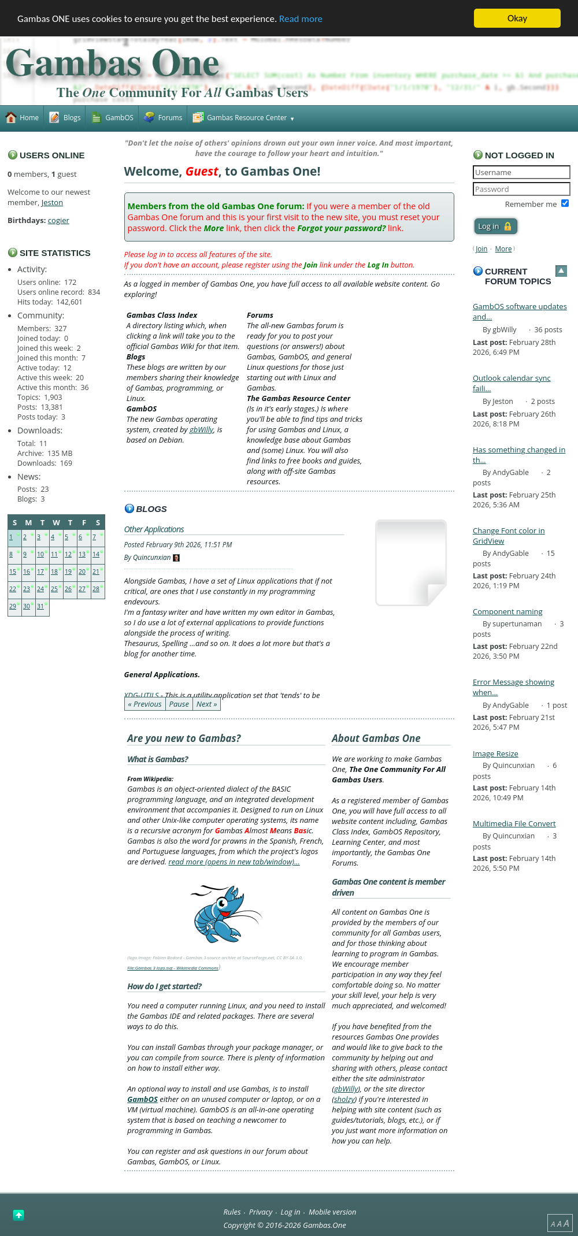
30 (26, 606)
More (503, 248)
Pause (179, 704)
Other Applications (154, 529)
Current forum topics (518, 276)
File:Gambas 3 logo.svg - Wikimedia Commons (172, 968)
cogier (58, 220)
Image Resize (495, 753)
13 (82, 554)
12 (68, 554)
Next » (207, 704)
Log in (291, 1212)
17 (40, 571)
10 (40, 554)
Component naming (508, 611)
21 (95, 571)
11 (54, 554)
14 (95, 554)
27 (82, 589)
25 (54, 589)
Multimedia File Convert (514, 823)
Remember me (531, 204)
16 (26, 571)
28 (95, 589)
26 (68, 589)
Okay (517, 18)
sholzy (344, 1099)
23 (26, 589)
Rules (231, 1212)
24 (40, 589)
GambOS (142, 1099)
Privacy (261, 1212)
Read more (301, 19)
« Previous (145, 704)
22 (12, 589)
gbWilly (201, 429)
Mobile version (333, 1212)
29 (12, 606)
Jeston (52, 202)
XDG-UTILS (141, 695)
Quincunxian (152, 557)
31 (40, 606)
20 (82, 571)
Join (481, 248)
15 (12, 571)
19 (68, 571)
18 (54, 571)
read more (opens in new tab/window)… (234, 861)
